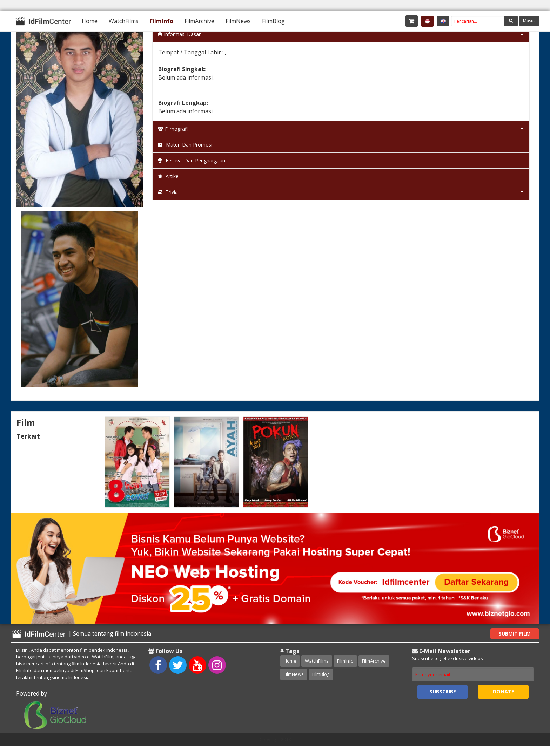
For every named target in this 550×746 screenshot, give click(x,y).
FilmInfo (161, 21)
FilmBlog (273, 21)
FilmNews (238, 21)
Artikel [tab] (169, 176)
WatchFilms (124, 21)
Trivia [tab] (168, 192)
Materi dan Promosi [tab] (185, 144)
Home (90, 21)
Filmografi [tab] (173, 129)
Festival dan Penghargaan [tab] (191, 160)
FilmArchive (199, 21)
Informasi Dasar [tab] (179, 34)
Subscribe (442, 691)
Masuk (529, 21)
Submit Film (514, 633)
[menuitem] (89, 21)
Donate (503, 691)
